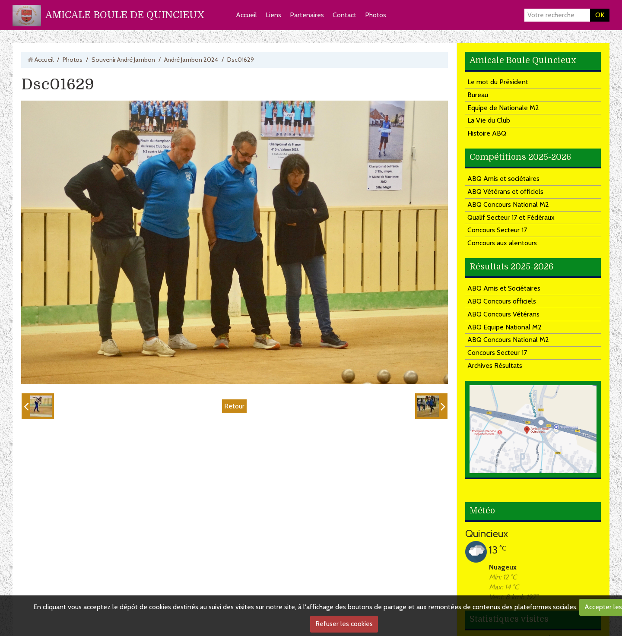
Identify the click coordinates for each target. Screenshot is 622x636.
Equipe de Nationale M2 (503, 108)
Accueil (246, 15)
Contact (344, 15)
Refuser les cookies (344, 624)
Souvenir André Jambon (123, 59)
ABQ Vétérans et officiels (505, 191)
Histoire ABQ (486, 133)
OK (599, 15)
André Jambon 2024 (191, 59)
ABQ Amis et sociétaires (503, 178)
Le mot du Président (497, 82)
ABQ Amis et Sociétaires (503, 288)
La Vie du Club (488, 120)
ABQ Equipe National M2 (504, 327)
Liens (273, 15)
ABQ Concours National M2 (508, 204)
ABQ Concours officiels (501, 301)
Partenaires (307, 15)
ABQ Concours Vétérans (503, 314)
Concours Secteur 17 (497, 230)
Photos (375, 15)
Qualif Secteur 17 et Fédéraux (511, 217)
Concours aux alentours (502, 243)
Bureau (477, 95)
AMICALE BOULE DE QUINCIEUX (125, 14)
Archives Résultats (494, 365)
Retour (234, 406)
